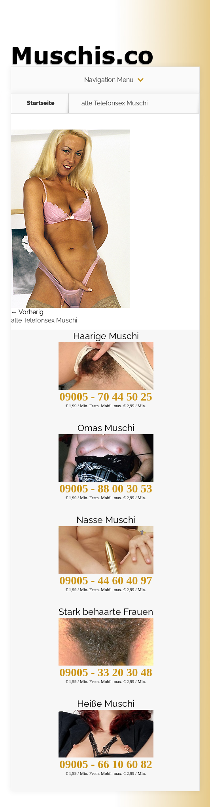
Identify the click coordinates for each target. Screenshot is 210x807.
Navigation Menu (109, 80)
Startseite (41, 103)
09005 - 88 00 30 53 (105, 488)
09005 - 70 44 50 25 (105, 396)
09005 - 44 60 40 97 (105, 580)
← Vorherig (27, 312)
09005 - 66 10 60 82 (105, 764)
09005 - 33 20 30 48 (105, 672)
